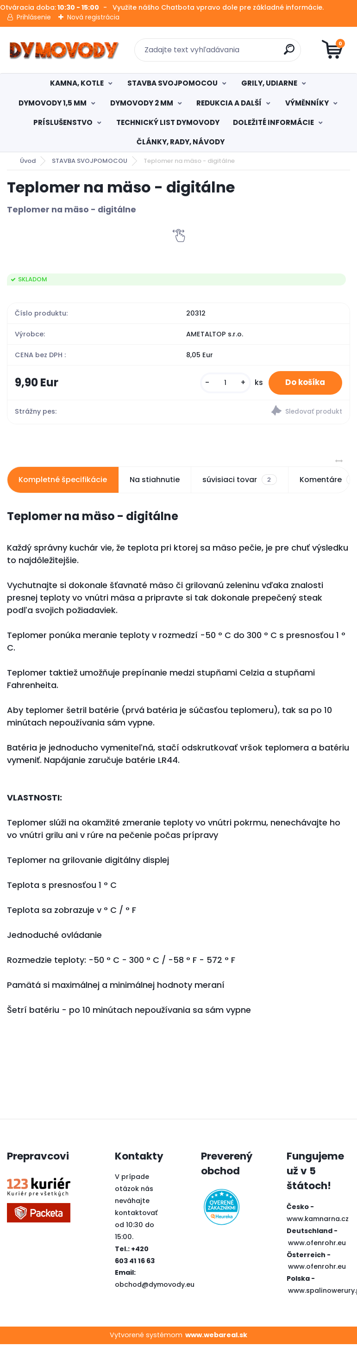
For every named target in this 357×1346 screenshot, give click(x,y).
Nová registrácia (93, 17)
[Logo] (63, 50)
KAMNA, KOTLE (77, 83)
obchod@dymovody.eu (154, 1286)
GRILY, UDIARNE (269, 83)
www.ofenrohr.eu (317, 1244)
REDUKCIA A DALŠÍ (229, 103)
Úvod (28, 160)
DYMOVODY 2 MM (141, 103)
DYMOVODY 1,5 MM (53, 103)
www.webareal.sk (216, 1336)
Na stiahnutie (155, 481)
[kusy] (219, 383)
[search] (289, 53)
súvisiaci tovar (239, 481)
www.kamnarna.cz (318, 1220)
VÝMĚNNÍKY (307, 103)
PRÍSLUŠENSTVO (63, 122)
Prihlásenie (34, 17)
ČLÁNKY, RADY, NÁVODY (181, 142)
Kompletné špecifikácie (63, 481)
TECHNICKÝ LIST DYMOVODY (167, 122)
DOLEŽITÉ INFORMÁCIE (273, 122)
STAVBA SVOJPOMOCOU (172, 83)
